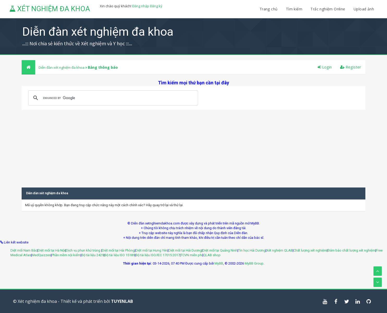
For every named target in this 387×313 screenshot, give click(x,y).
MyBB (218, 263)
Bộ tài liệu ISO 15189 (120, 255)
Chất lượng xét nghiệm (310, 250)
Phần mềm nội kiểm (66, 255)
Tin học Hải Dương (252, 250)
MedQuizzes (41, 255)
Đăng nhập (140, 6)
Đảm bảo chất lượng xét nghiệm (351, 250)
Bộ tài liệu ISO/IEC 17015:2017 (158, 255)
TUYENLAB (122, 301)
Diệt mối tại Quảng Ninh (219, 250)
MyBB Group (254, 263)
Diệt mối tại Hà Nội (51, 250)
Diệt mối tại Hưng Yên (152, 250)
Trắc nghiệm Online (328, 9)
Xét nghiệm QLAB (279, 250)
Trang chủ (269, 9)
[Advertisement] (193, 146)
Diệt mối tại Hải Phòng (118, 250)
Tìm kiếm (294, 9)
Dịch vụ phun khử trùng (83, 250)
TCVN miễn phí (191, 255)
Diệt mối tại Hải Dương (185, 250)
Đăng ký (156, 6)
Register (350, 67)
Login (325, 67)
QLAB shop (211, 255)
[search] (112, 98)
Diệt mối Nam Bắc (23, 250)
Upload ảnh (364, 9)
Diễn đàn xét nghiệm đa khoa (62, 67)
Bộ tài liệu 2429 (92, 255)
